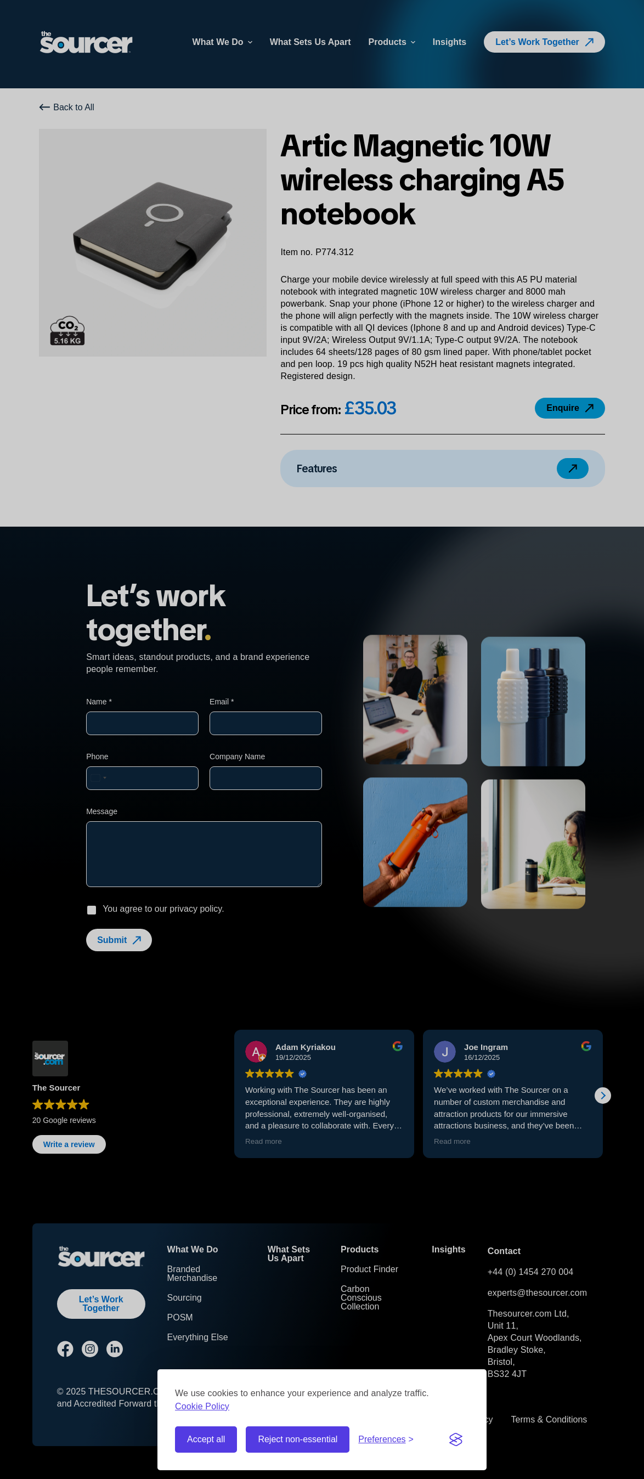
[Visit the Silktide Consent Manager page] (456, 1439)
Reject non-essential (297, 1439)
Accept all (206, 1439)
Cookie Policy (202, 1406)
